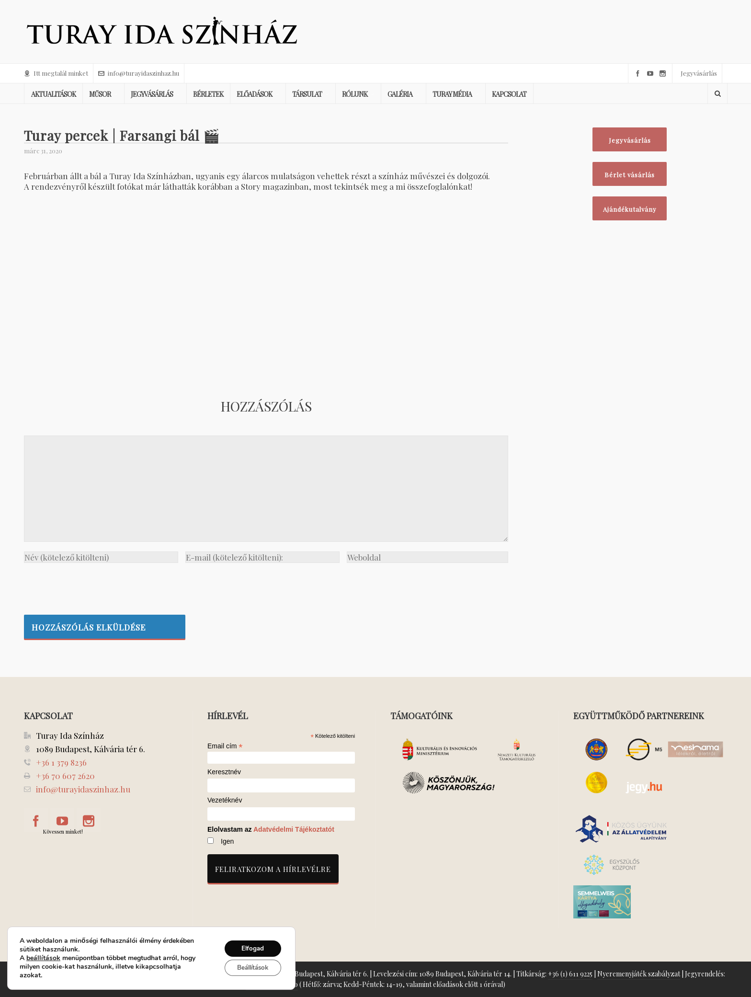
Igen (227, 841)
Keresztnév (224, 772)
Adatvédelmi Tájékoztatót (293, 829)
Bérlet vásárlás (629, 175)
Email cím (225, 746)
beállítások (43, 958)
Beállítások (249, 968)
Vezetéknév (224, 800)
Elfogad (249, 947)
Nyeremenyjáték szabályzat (638, 973)
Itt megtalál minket (56, 73)
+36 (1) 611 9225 (570, 973)
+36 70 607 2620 (65, 775)
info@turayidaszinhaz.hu (138, 73)
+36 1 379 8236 (61, 762)
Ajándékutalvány (630, 209)
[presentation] (97, 586)
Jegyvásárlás (699, 73)
